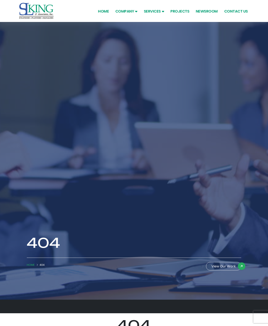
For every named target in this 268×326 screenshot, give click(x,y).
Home (103, 11)
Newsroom (207, 11)
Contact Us (236, 11)
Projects (179, 11)
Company (126, 11)
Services (154, 11)
